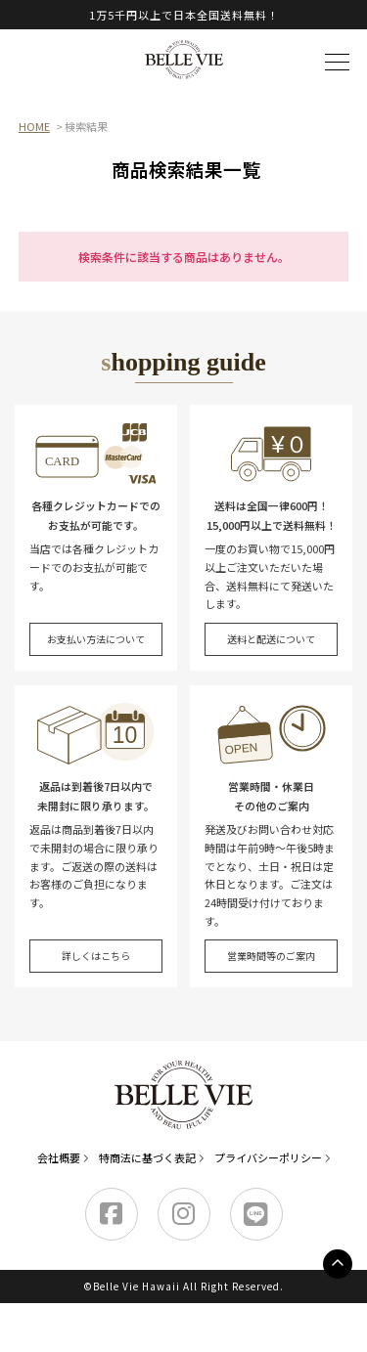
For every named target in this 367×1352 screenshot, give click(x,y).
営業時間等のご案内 (271, 955)
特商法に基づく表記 (147, 1157)
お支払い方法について (96, 639)
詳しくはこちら (96, 955)
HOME (34, 126)
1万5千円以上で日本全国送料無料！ (184, 14)
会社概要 (58, 1157)
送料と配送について (271, 639)
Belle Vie (184, 59)
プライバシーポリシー (268, 1157)
